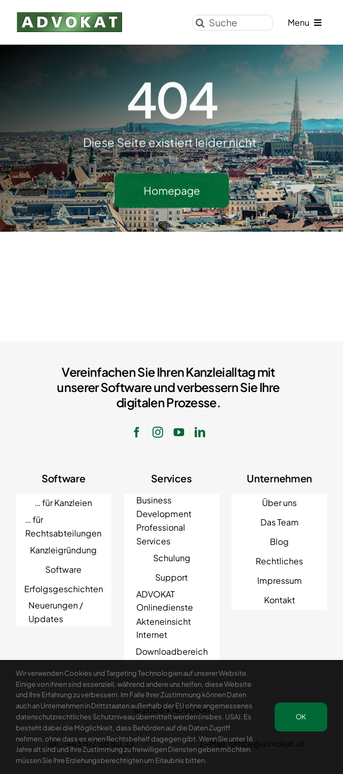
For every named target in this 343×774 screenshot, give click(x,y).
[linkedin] (200, 432)
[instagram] (158, 432)
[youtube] (179, 432)
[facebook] (137, 432)
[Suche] (233, 21)
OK (301, 717)
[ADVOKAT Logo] (69, 14)
